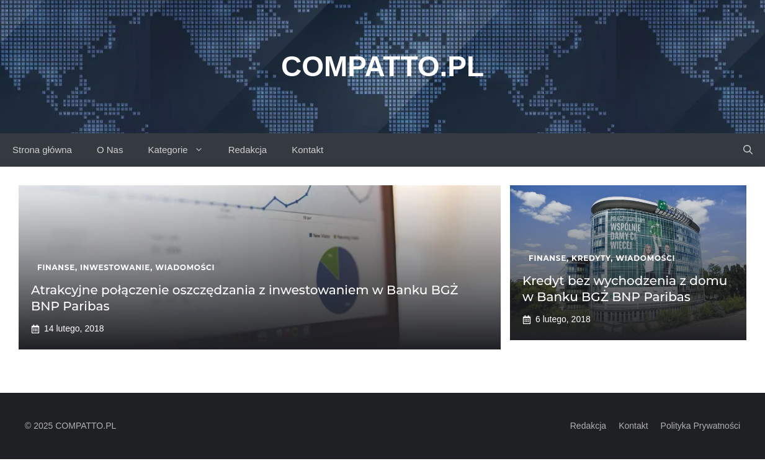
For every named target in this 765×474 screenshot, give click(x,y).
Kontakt (307, 149)
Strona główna (42, 149)
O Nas (110, 149)
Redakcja (247, 149)
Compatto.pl (382, 66)
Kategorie (181, 150)
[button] (748, 150)
